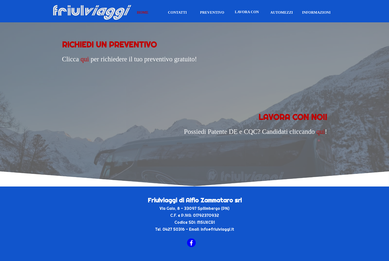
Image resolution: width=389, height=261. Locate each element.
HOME (142, 12)
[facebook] (191, 242)
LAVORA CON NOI (247, 14)
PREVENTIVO (212, 12)
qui (84, 59)
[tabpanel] (194, 61)
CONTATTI (177, 12)
